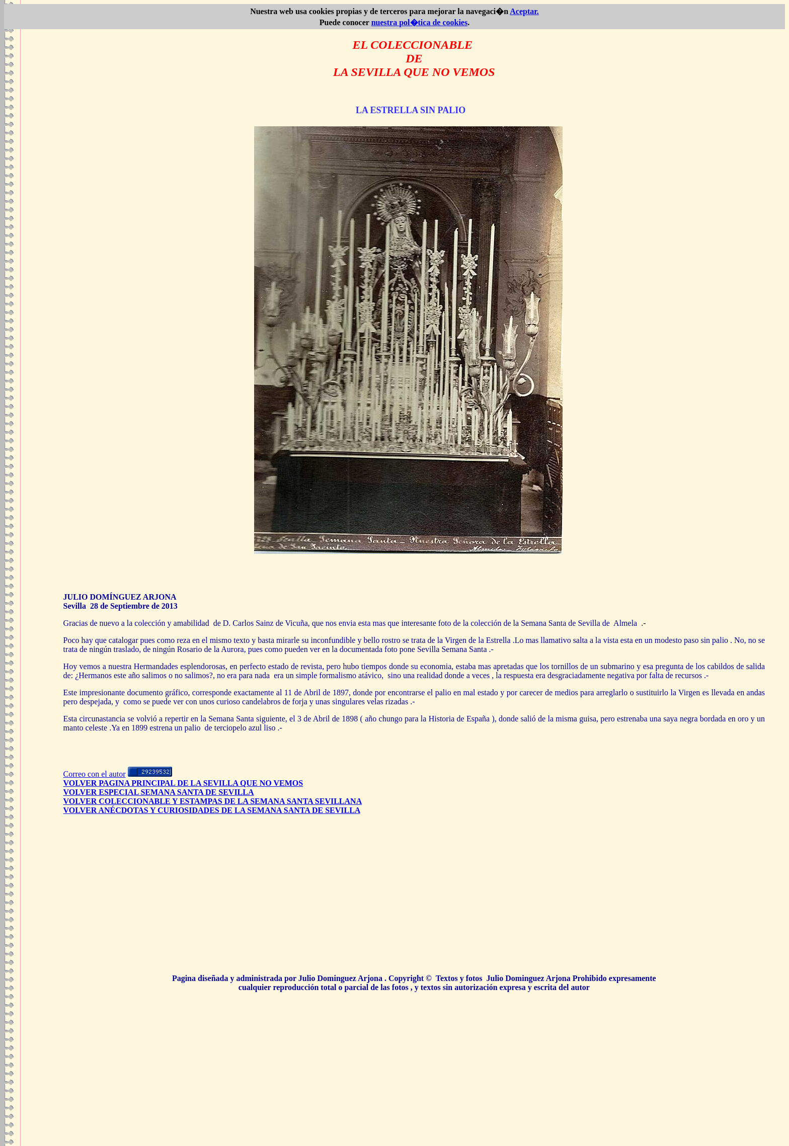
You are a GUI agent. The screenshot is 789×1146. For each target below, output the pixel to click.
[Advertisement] (414, 898)
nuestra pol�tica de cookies (419, 22)
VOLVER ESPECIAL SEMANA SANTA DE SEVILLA (158, 792)
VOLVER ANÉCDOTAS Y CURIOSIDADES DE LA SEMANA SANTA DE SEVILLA (211, 810)
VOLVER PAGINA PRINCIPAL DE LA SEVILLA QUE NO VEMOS (183, 783)
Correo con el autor (94, 774)
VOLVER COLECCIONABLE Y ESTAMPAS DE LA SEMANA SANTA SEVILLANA (212, 801)
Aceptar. (524, 11)
